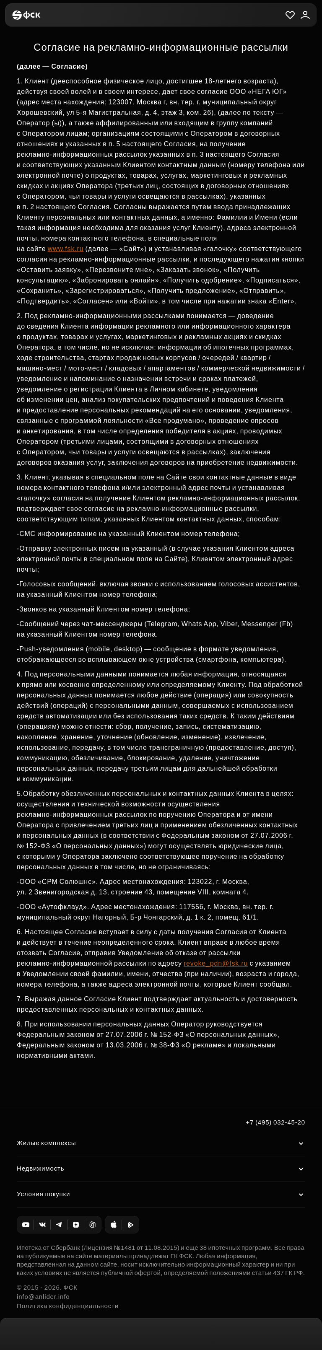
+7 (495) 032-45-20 (275, 1122)
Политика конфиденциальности (68, 1305)
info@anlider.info (43, 1296)
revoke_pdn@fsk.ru (216, 963)
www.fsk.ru (66, 248)
